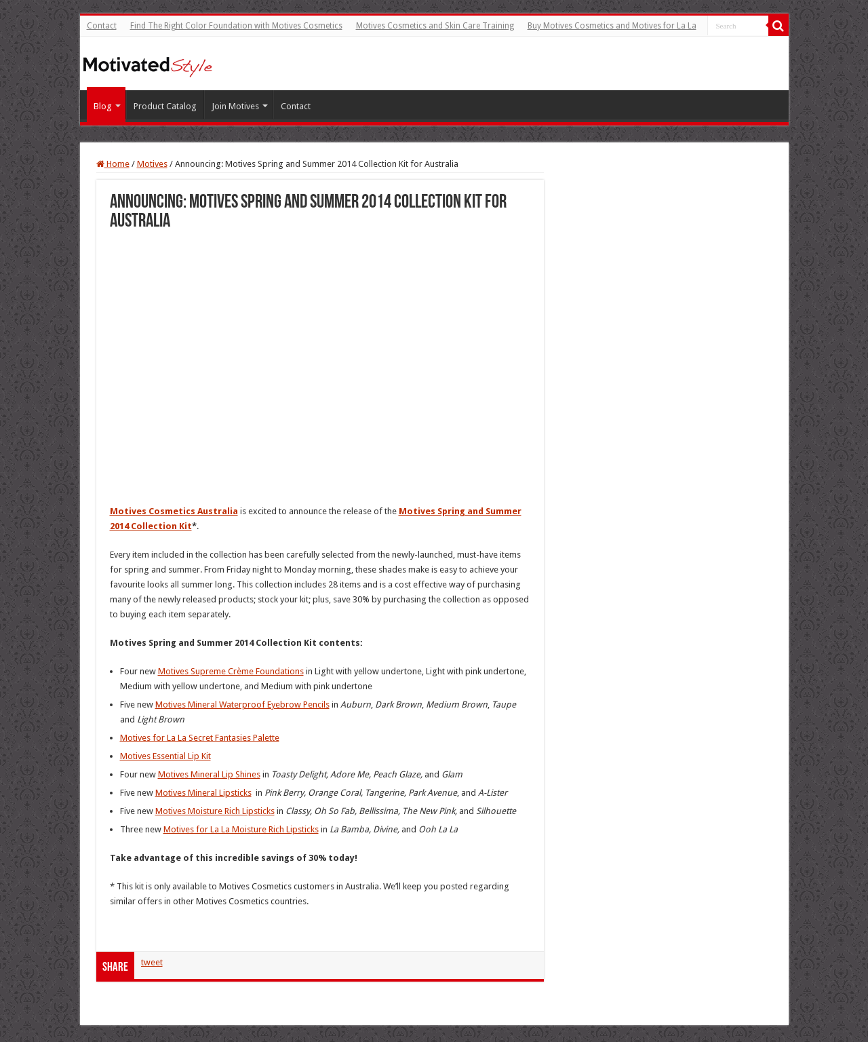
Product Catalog (165, 106)
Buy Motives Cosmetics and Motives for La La (612, 26)
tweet (152, 962)
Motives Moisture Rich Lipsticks (215, 811)
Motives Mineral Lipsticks (203, 793)
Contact (102, 26)
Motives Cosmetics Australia (174, 511)
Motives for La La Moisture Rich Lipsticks (241, 829)
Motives (152, 164)
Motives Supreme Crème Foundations (231, 671)
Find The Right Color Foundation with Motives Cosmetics (236, 26)
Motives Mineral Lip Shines (209, 774)
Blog (103, 106)
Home (113, 164)
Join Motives (235, 106)
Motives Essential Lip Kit (165, 756)
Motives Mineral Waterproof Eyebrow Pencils (242, 704)
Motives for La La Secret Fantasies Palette (199, 738)
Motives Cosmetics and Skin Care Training (435, 26)
